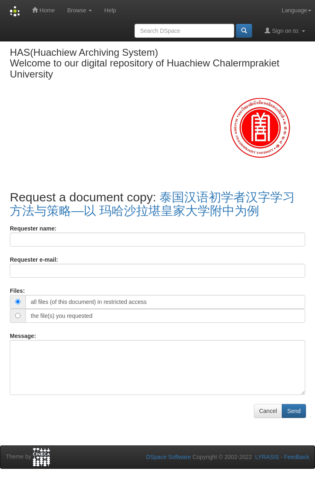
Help (110, 10)
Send (294, 411)
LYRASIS (267, 457)
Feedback (296, 457)
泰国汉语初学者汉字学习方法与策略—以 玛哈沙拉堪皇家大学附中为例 (152, 203)
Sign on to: (285, 30)
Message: (23, 336)
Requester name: (33, 228)
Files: (17, 291)
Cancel (268, 411)
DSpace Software (168, 457)
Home (43, 10)
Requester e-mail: (34, 259)
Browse (79, 10)
